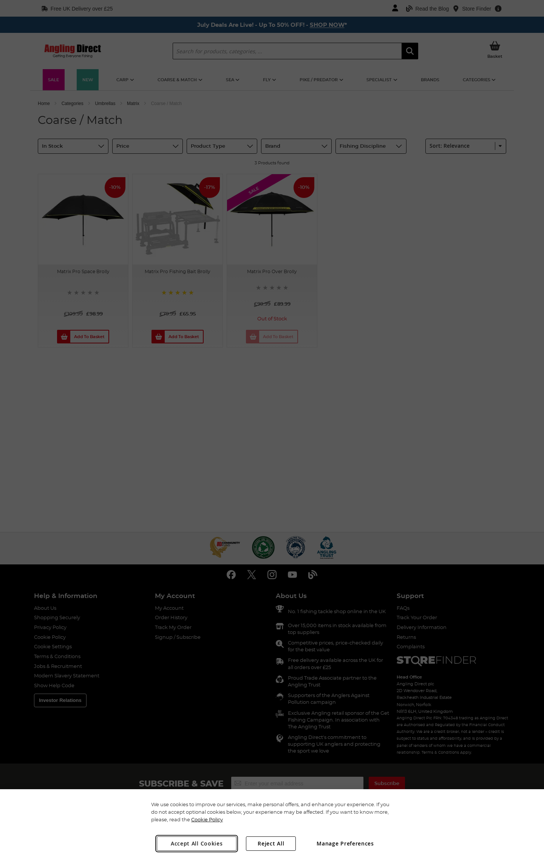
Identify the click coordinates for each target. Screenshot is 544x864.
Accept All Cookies (197, 843)
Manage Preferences (345, 843)
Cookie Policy (207, 819)
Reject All (271, 843)
